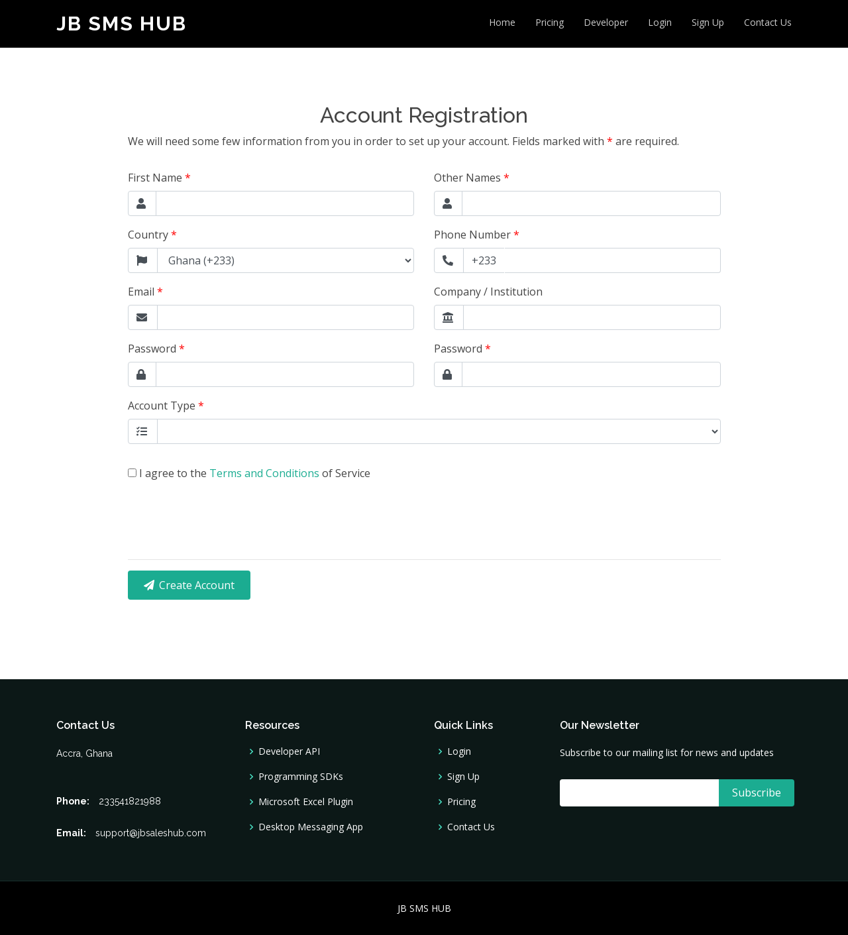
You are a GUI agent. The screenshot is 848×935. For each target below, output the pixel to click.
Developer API (289, 751)
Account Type (166, 405)
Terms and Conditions (265, 473)
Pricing (549, 22)
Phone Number (476, 234)
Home (502, 22)
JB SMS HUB (121, 23)
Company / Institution (488, 291)
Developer (606, 22)
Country (152, 234)
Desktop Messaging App (310, 827)
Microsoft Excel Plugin (305, 801)
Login (660, 22)
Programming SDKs (300, 776)
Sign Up (708, 22)
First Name (159, 177)
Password (156, 348)
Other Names (471, 177)
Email (145, 291)
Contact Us (768, 22)
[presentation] (228, 507)
